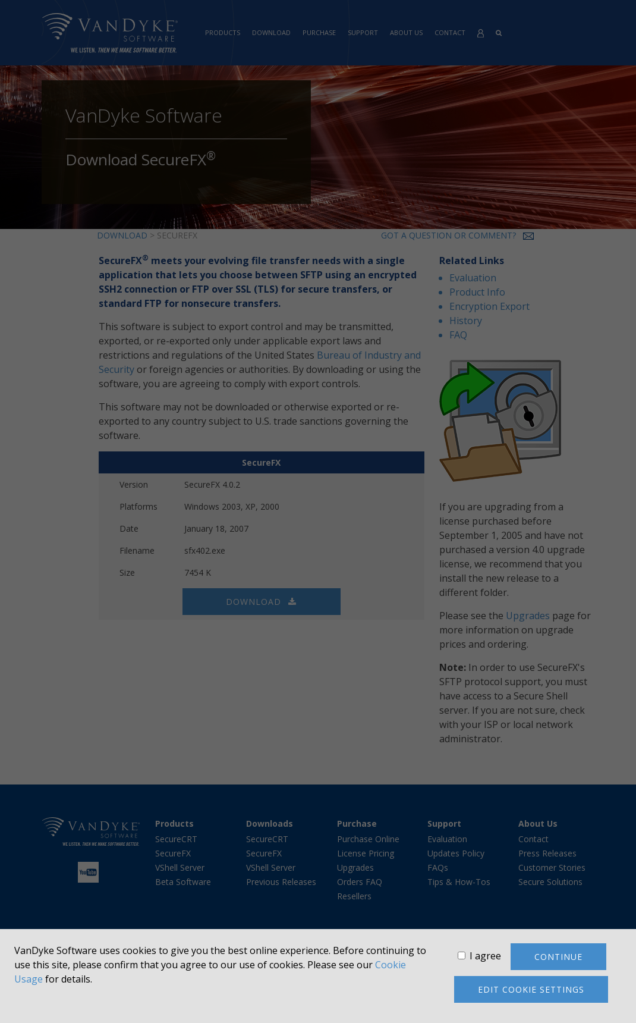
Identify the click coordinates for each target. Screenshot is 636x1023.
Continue (558, 956)
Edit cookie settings (531, 989)
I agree (485, 955)
